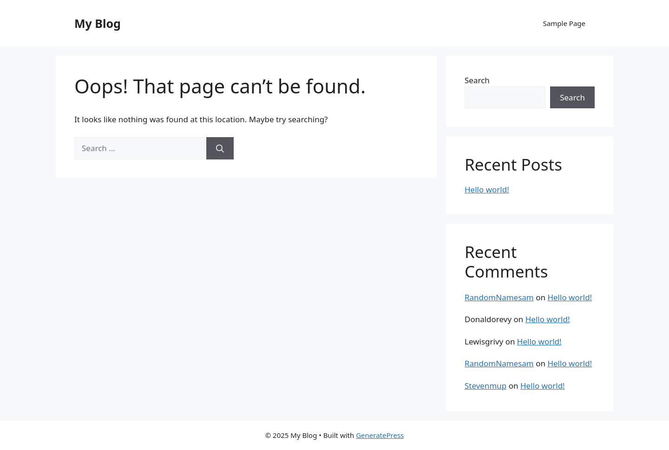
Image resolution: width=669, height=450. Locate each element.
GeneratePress (380, 435)
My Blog (97, 23)
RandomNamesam (499, 297)
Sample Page (564, 23)
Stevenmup (485, 385)
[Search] (220, 148)
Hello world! (487, 189)
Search (477, 80)
